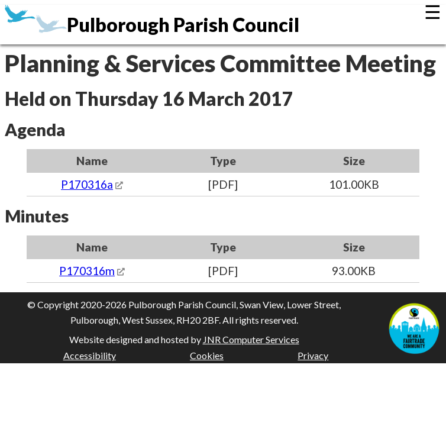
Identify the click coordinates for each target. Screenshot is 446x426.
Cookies (207, 355)
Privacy (313, 355)
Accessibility (89, 355)
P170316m (87, 270)
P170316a (87, 184)
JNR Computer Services (251, 339)
